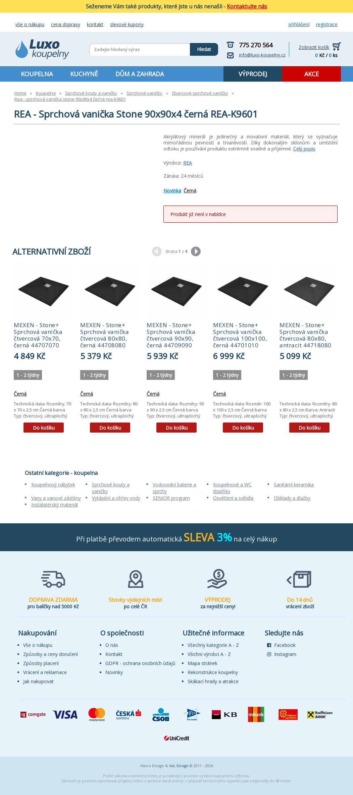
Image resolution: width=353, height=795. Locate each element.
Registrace (327, 24)
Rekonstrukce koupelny (213, 672)
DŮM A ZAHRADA (139, 74)
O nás (111, 645)
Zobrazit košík (314, 47)
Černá (190, 190)
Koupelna (46, 93)
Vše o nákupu (29, 24)
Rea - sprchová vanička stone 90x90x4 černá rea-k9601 (70, 99)
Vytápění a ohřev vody (116, 498)
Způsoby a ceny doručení (50, 654)
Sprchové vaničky (144, 93)
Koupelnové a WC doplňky (232, 487)
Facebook (281, 645)
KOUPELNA (37, 74)
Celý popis (304, 148)
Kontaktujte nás (247, 6)
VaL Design (179, 765)
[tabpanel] (43, 350)
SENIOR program (171, 498)
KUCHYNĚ (84, 74)
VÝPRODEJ (253, 74)
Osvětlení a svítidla (233, 498)
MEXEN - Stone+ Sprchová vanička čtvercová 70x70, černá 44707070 (38, 335)
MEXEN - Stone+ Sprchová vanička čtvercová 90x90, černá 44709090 (171, 335)
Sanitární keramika (294, 484)
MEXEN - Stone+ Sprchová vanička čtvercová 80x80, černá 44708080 (104, 335)
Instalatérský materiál (54, 504)
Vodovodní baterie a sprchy (174, 487)
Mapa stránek (202, 663)
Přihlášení (299, 24)
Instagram (281, 654)
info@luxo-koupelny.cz (262, 55)
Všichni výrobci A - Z (209, 654)
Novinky (114, 672)
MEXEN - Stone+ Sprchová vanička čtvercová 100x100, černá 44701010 (240, 335)
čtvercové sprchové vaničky (200, 93)
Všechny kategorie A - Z (213, 645)
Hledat (200, 47)
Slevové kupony (127, 24)
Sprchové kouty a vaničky (91, 93)
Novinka (172, 190)
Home (20, 93)
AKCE (311, 74)
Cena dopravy (65, 24)
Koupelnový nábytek (53, 484)
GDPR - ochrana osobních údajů (140, 663)
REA (187, 163)
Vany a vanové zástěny (56, 498)
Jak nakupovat (38, 681)
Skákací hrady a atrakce (213, 681)
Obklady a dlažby (292, 498)
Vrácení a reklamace (45, 672)
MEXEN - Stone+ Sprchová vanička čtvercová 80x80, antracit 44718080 (306, 335)
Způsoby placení (41, 663)
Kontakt (95, 24)
